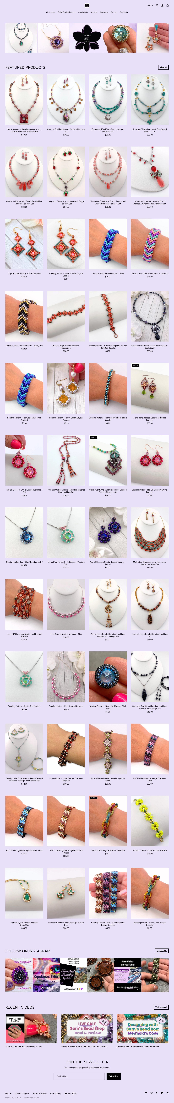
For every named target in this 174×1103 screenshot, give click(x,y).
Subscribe (113, 1076)
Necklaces (104, 12)
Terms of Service (39, 1093)
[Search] (157, 5)
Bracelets (94, 12)
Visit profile (162, 951)
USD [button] (150, 5)
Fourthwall (35, 1097)
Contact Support (22, 1093)
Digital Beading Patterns (66, 12)
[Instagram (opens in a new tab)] (151, 1092)
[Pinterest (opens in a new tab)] (167, 1092)
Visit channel (161, 1007)
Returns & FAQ (71, 1093)
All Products (50, 12)
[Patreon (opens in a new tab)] (162, 1092)
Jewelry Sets (83, 12)
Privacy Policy (55, 1093)
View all (163, 67)
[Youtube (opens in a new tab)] (146, 1092)
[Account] (162, 5)
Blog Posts (124, 12)
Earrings (114, 12)
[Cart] (167, 5)
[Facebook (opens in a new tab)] (157, 1092)
